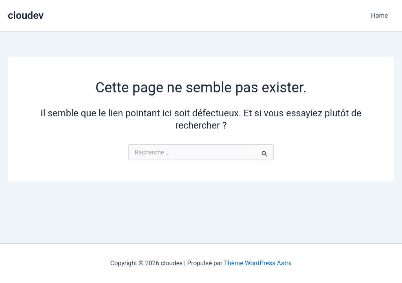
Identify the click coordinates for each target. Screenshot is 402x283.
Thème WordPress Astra (258, 263)
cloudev (26, 15)
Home (379, 15)
